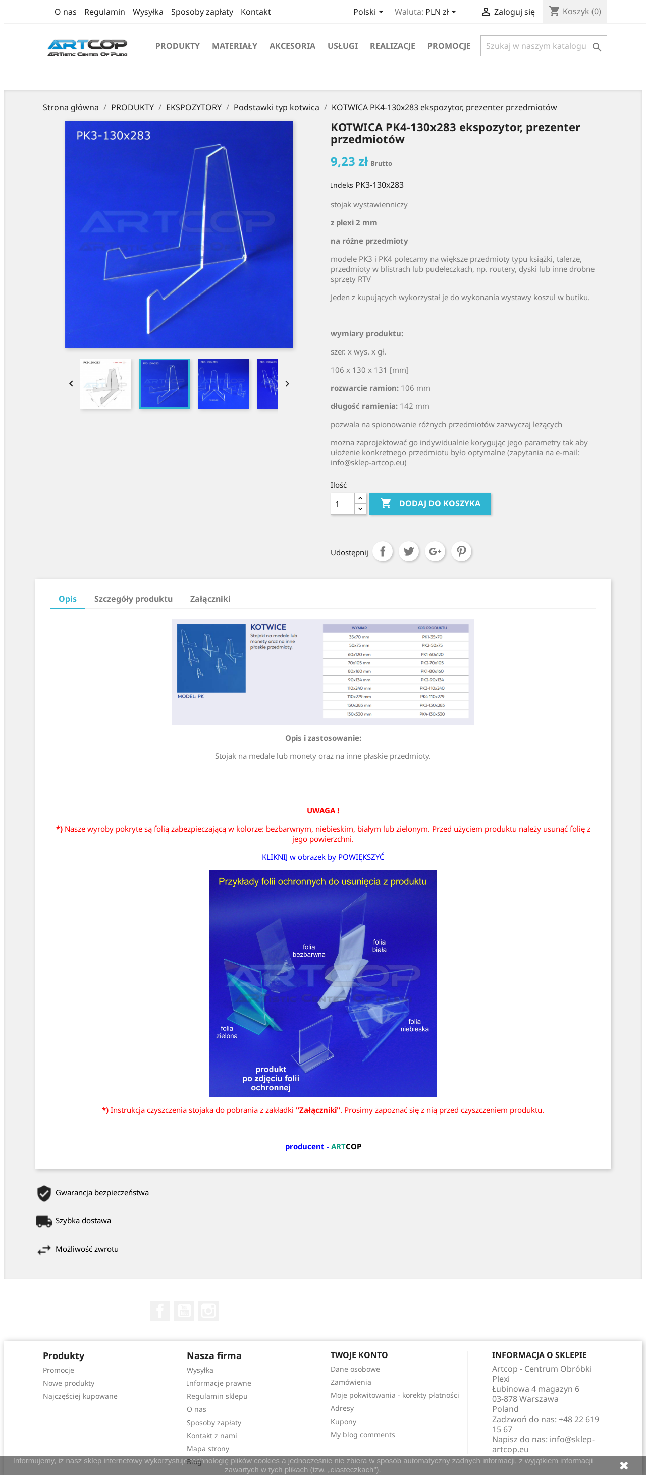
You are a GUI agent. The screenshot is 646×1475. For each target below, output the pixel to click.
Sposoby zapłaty (202, 11)
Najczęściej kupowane (80, 1396)
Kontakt (256, 11)
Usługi (343, 45)
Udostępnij (382, 551)
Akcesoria (292, 45)
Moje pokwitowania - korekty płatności (395, 1395)
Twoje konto (359, 1355)
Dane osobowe (355, 1369)
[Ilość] (343, 504)
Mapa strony (208, 1448)
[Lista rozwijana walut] (442, 13)
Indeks (342, 185)
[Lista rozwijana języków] (370, 13)
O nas (66, 11)
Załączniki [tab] (210, 598)
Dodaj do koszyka (430, 503)
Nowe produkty (68, 1383)
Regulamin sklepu (217, 1396)
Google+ (435, 551)
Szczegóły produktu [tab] (133, 598)
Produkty (177, 45)
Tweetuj (409, 551)
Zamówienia (351, 1382)
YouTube (184, 1311)
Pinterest (461, 551)
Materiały (234, 45)
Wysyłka (148, 11)
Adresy (342, 1408)
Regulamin (104, 11)
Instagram (208, 1311)
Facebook (160, 1311)
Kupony (343, 1421)
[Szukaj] (543, 45)
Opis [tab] (68, 598)
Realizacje (392, 45)
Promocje (449, 45)
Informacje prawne (219, 1383)
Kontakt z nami (212, 1435)
